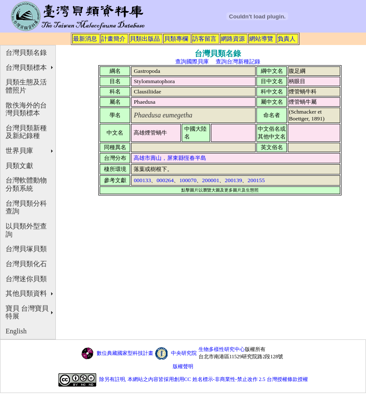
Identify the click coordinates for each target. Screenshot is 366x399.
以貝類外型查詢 (26, 230)
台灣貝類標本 (26, 67)
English (16, 331)
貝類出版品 (145, 38)
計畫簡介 (113, 38)
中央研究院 (184, 353)
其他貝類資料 (26, 293)
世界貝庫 (19, 150)
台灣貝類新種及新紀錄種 (26, 132)
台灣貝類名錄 (26, 52)
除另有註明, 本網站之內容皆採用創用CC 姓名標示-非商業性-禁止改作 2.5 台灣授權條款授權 (203, 379)
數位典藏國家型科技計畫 (125, 353)
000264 (165, 180)
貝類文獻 (19, 165)
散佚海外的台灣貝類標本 (26, 109)
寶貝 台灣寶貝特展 (27, 312)
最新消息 (85, 38)
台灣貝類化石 (26, 263)
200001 (210, 180)
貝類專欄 (176, 38)
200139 (233, 180)
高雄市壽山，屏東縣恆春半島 (170, 158)
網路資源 (233, 38)
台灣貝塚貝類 (26, 248)
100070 (187, 180)
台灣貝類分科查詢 (26, 207)
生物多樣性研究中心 (221, 349)
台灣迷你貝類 (26, 278)
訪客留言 (204, 38)
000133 (142, 180)
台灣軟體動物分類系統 (26, 184)
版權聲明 (183, 366)
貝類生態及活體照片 (26, 86)
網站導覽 (261, 38)
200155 (256, 180)
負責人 (287, 38)
